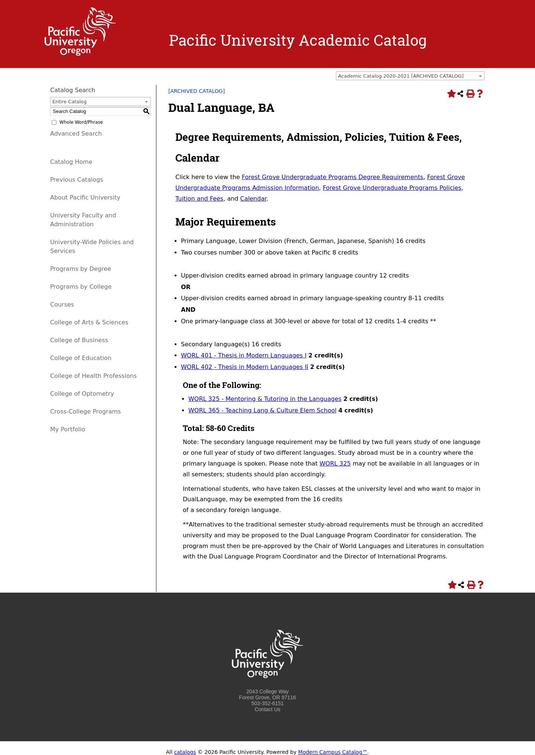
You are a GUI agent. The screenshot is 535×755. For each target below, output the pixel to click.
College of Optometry (82, 393)
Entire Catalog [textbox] (69, 101)
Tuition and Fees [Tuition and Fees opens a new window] (199, 198)
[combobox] (410, 75)
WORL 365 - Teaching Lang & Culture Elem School (262, 410)
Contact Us (267, 709)
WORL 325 (335, 463)
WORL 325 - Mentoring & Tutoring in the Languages (264, 398)
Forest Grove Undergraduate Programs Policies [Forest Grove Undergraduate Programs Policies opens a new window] (392, 187)
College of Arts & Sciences (89, 322)
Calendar (253, 198)
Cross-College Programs (85, 411)
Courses (62, 304)
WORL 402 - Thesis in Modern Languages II (244, 366)
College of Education (80, 358)
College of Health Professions (93, 375)
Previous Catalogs (76, 179)
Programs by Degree (80, 268)
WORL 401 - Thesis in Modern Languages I (244, 355)
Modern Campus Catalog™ (332, 752)
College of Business (79, 340)
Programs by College (80, 286)
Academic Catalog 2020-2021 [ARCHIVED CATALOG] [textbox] (401, 76)
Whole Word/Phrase (81, 122)
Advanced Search (76, 133)
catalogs (185, 752)
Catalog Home (71, 161)
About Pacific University (85, 197)
